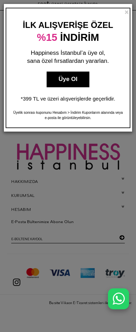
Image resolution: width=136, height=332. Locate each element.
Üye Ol (68, 79)
